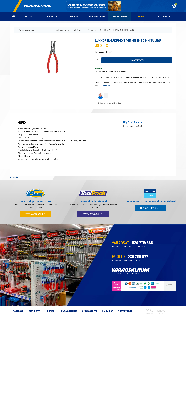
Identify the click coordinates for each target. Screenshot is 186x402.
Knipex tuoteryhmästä (132, 126)
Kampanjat (142, 16)
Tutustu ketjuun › (150, 208)
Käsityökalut (77, 30)
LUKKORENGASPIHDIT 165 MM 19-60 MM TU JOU (116, 30)
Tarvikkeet (51, 16)
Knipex (90, 30)
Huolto (74, 16)
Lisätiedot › (105, 85)
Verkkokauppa (119, 16)
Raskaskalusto (97, 16)
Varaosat (29, 16)
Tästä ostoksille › (35, 214)
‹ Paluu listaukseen (26, 30)
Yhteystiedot (165, 16)
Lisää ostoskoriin (137, 60)
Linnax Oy (14, 177)
